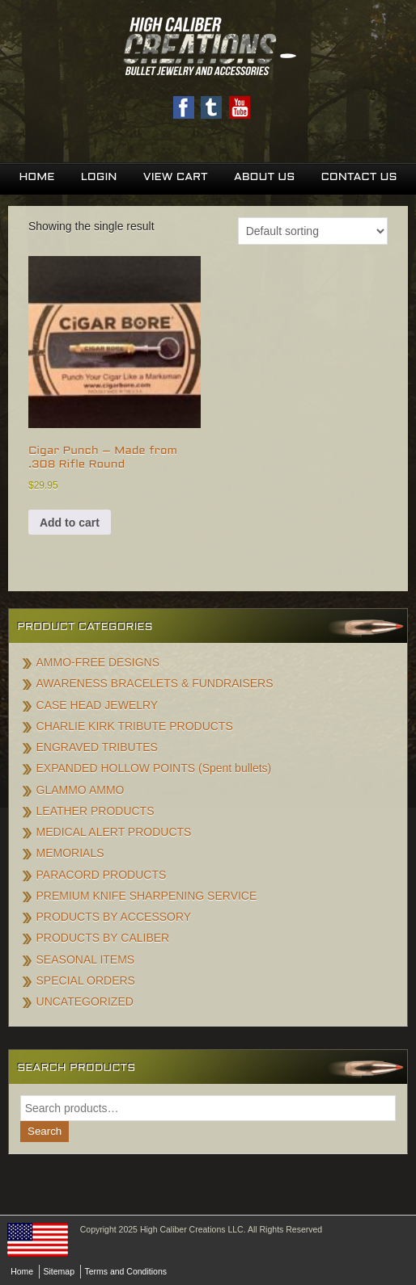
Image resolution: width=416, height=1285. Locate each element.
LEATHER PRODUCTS (95, 810)
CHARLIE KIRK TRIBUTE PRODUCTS (134, 726)
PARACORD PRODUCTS (101, 874)
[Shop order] (313, 231)
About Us (264, 177)
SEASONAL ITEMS (85, 959)
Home (36, 177)
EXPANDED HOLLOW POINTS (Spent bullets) (154, 768)
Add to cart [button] (70, 522)
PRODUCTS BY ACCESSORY (114, 916)
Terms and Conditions (125, 1271)
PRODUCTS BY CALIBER (103, 937)
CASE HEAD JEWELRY (97, 705)
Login (99, 177)
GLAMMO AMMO (80, 789)
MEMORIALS (70, 852)
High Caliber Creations (208, 47)
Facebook (183, 107)
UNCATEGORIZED (85, 1001)
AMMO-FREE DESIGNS (97, 662)
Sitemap (59, 1271)
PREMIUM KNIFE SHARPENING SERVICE (146, 895)
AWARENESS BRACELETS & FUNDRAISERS (155, 683)
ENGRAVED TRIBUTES (97, 747)
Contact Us (358, 177)
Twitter (211, 107)
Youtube (239, 107)
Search (45, 1131)
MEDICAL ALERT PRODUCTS (114, 831)
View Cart (175, 177)
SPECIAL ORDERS (85, 980)
